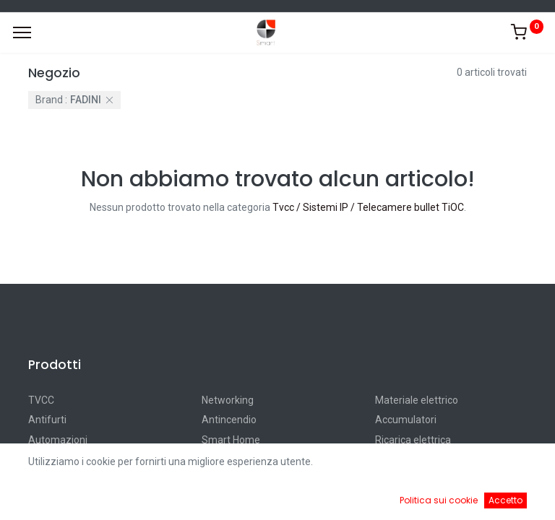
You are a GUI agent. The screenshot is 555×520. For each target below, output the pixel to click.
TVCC (41, 400)
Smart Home (231, 440)
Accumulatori (405, 419)
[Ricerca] (200, 498)
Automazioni (57, 440)
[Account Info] (508, 498)
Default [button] (420, 469)
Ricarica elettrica (413, 440)
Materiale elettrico (416, 400)
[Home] (47, 498)
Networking (228, 400)
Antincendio (229, 419)
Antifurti (47, 419)
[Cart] (354, 498)
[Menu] (22, 32)
